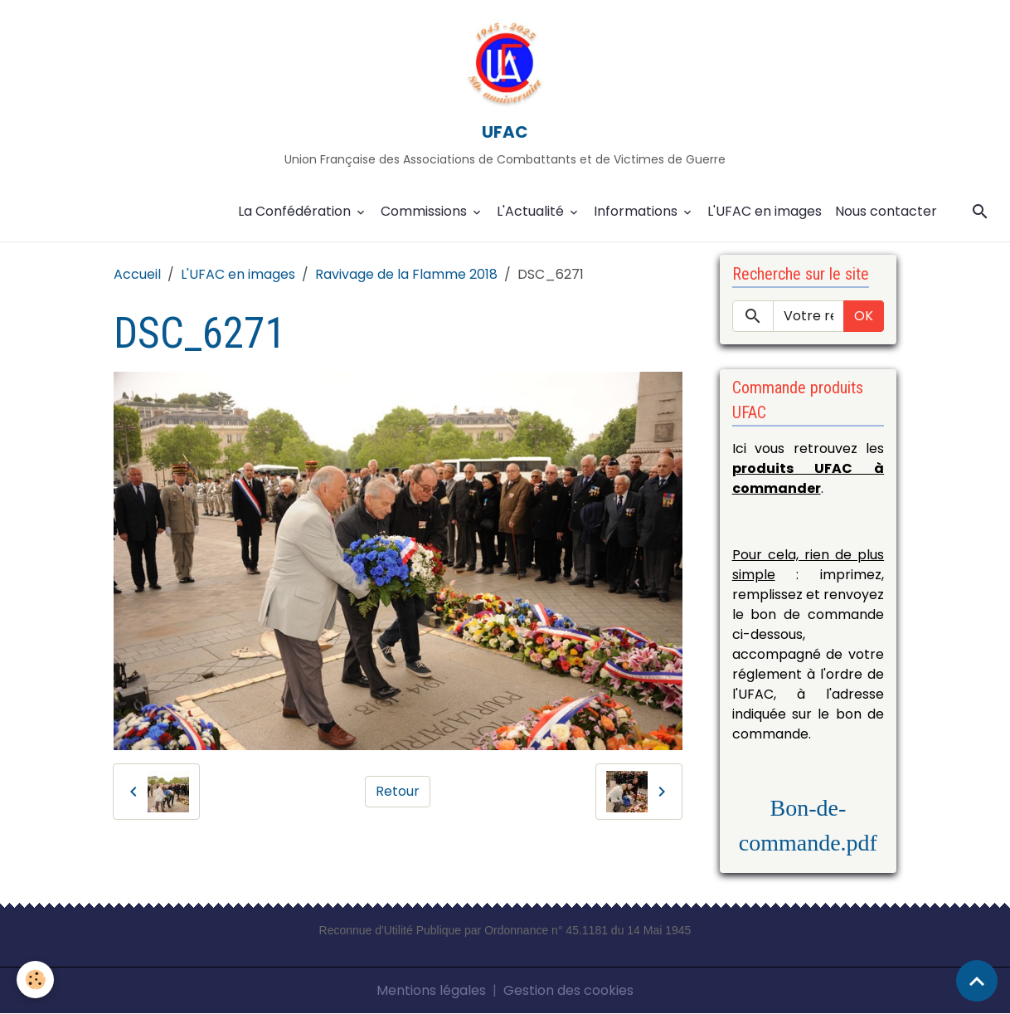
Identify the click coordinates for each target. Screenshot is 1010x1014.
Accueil (137, 274)
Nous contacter (886, 211)
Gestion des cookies (568, 990)
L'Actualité (532, 211)
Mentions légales (431, 990)
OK (863, 315)
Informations (637, 211)
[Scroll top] (977, 981)
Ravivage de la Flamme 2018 (406, 274)
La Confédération (296, 211)
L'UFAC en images (764, 211)
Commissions (425, 211)
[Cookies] (35, 979)
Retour (398, 791)
